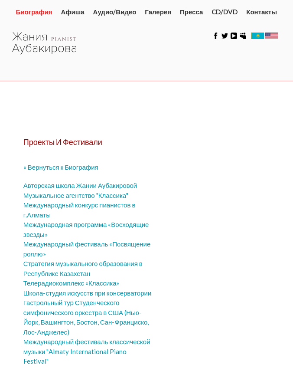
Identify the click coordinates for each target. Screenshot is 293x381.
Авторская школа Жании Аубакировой (80, 185)
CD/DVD (225, 12)
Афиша (73, 12)
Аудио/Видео (115, 12)
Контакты (261, 12)
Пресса (191, 12)
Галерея (158, 12)
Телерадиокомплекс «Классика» (71, 283)
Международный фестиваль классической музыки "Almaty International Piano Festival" (86, 351)
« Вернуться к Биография (60, 167)
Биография (34, 12)
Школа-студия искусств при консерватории (87, 293)
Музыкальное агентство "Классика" (75, 195)
